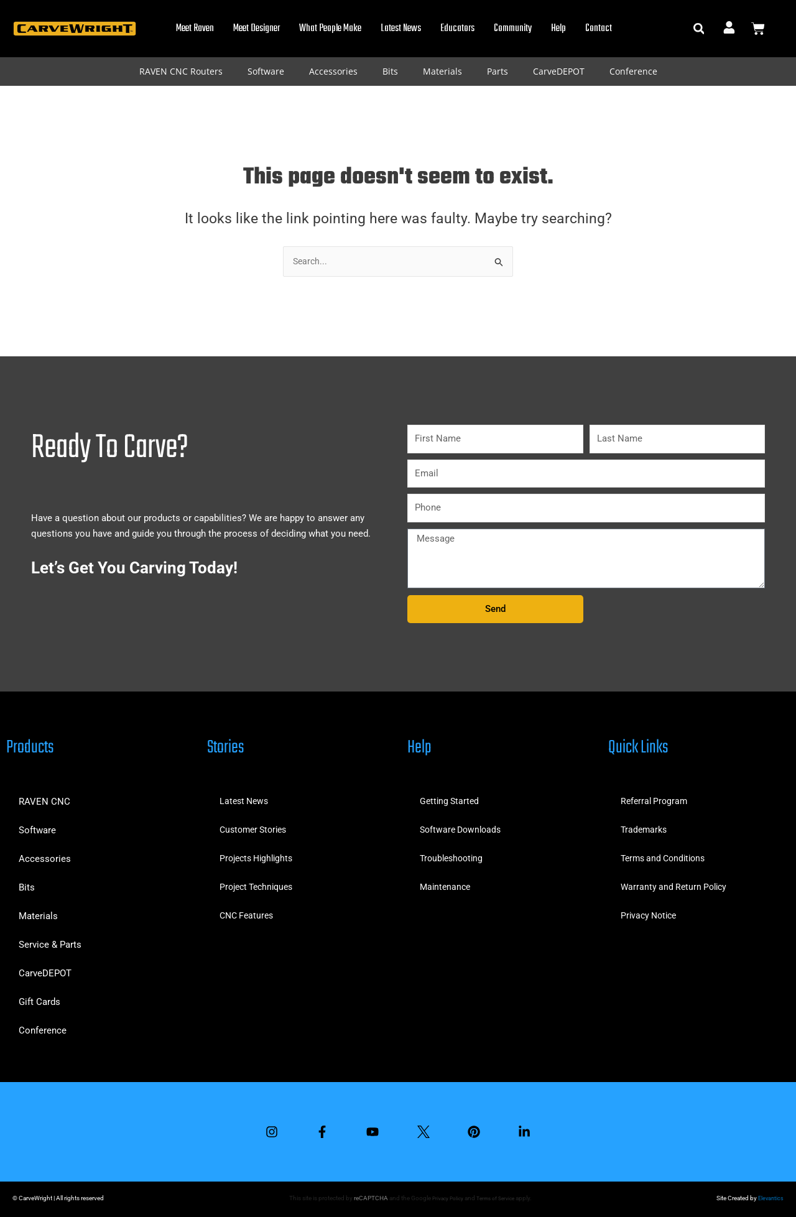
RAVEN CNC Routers (181, 71)
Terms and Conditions (666, 854)
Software (266, 71)
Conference (633, 71)
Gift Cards (39, 997)
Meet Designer (256, 29)
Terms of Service (496, 1198)
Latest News (401, 29)
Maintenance (446, 883)
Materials (442, 71)
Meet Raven (195, 29)
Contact (598, 29)
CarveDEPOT (559, 71)
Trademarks (645, 825)
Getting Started (451, 797)
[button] (699, 29)
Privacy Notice (651, 911)
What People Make (330, 29)
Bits (390, 71)
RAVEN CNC (44, 797)
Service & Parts (50, 940)
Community (513, 29)
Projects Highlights (259, 854)
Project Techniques (260, 883)
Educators (457, 29)
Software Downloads (463, 825)
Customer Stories (256, 825)
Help (558, 29)
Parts (497, 71)
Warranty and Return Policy (676, 883)
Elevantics (770, 1198)
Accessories (333, 71)
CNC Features (248, 911)
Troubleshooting (454, 854)
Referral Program (656, 797)
